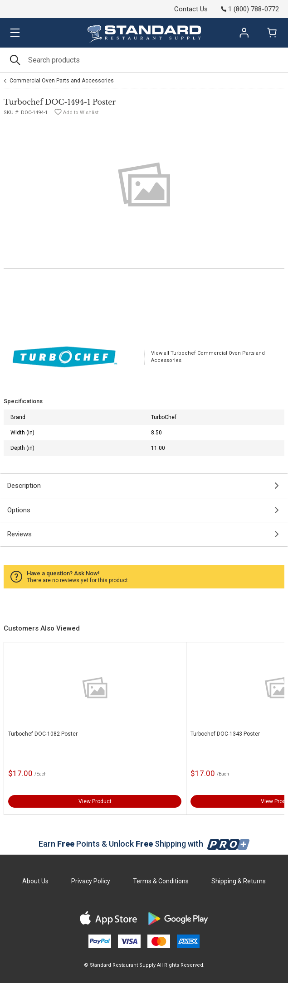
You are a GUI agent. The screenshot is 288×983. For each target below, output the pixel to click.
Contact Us (191, 9)
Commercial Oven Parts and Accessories (62, 80)
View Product (95, 801)
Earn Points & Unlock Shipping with (144, 843)
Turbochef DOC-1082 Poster (43, 734)
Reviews (19, 534)
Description (24, 486)
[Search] (144, 60)
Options (18, 510)
